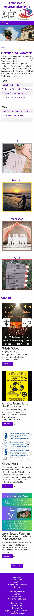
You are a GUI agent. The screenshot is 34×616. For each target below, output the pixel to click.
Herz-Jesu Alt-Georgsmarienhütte (17, 111)
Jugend (17, 587)
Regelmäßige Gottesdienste (17, 610)
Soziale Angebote (17, 613)
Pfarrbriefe (17, 608)
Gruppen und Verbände (17, 585)
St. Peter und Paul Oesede (13, 97)
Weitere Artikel (17, 566)
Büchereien (17, 580)
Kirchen (17, 594)
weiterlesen (7, 363)
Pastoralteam (17, 603)
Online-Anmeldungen (17, 599)
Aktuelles (17, 577)
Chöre (17, 582)
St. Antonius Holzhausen (12, 115)
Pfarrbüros (17, 606)
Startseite (4, 47)
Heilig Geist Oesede (10, 85)
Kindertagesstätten (17, 591)
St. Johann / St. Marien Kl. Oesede (17, 89)
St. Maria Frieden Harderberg (14, 93)
